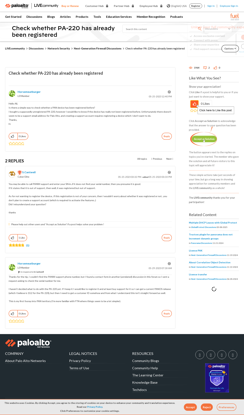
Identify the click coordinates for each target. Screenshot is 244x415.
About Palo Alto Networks (25, 361)
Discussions (34, 16)
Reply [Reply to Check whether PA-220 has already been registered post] (167, 136)
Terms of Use (79, 368)
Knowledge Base (145, 382)
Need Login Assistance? (223, 51)
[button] (190, 407)
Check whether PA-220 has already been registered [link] (155, 48)
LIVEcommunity (15, 48)
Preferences (226, 407)
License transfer (198, 274)
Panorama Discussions (201, 243)
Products (82, 16)
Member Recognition (151, 16)
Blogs (51, 16)
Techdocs (139, 390)
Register (195, 5)
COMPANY (14, 353)
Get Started (13, 16)
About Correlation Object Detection (209, 262)
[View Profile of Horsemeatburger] (29, 91)
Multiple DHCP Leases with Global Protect (213, 222)
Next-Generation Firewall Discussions (97, 48)
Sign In (211, 5)
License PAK (195, 250)
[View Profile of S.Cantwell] (29, 172)
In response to (32, 272)
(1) (27, 245)
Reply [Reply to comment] (167, 237)
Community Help (145, 368)
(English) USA (177, 6)
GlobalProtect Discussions (203, 227)
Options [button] (169, 91)
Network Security (59, 48)
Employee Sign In (229, 5)
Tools (97, 16)
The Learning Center (148, 375)
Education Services (119, 16)
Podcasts (176, 16)
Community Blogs (145, 361)
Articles (65, 16)
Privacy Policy (94, 407)
